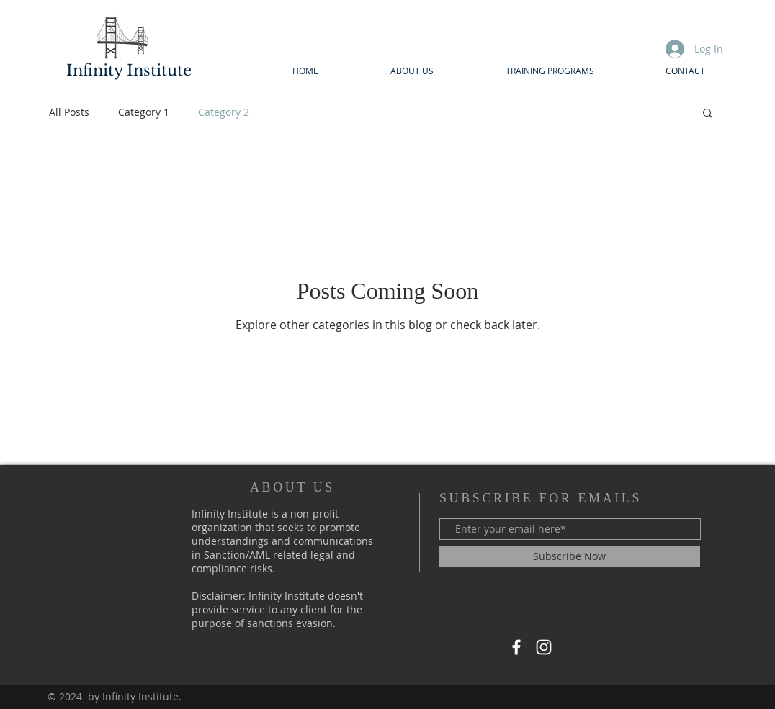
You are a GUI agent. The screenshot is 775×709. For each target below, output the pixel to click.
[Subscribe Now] (569, 556)
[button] (707, 114)
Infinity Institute (129, 70)
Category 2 (223, 112)
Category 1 (143, 112)
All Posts (69, 112)
